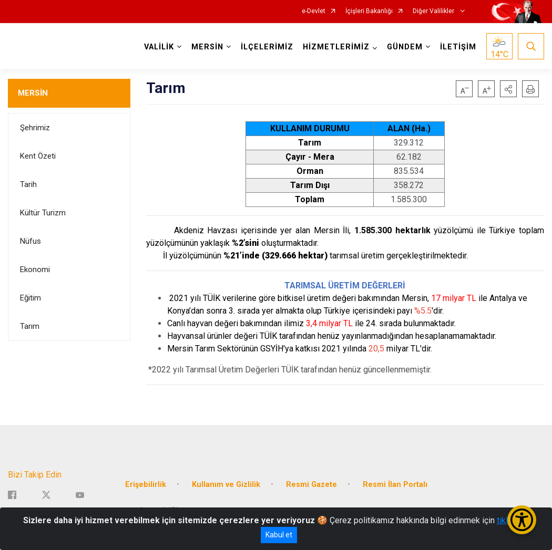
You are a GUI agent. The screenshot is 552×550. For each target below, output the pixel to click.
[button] (508, 88)
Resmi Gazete (311, 484)
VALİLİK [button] (159, 47)
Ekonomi (35, 269)
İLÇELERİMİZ (267, 47)
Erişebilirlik (145, 484)
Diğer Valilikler (434, 11)
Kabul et (278, 535)
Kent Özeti (38, 156)
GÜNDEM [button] (405, 47)
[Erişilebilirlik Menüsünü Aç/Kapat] (521, 519)
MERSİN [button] (207, 47)
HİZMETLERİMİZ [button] (336, 47)
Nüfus (30, 241)
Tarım (29, 326)
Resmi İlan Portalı (395, 484)
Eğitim (30, 298)
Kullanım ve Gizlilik (226, 484)
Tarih (28, 184)
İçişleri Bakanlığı (369, 11)
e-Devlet (313, 11)
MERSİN (33, 93)
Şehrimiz (35, 127)
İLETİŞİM (458, 47)
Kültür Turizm (43, 212)
